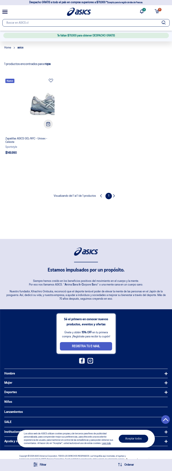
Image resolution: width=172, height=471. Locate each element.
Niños (8, 401)
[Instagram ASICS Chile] (90, 362)
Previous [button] (102, 196)
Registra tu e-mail (86, 346)
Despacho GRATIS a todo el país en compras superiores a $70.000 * (86, 2)
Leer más (106, 443)
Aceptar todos (133, 438)
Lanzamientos (13, 412)
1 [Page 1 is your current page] (108, 196)
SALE (8, 422)
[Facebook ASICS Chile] (82, 362)
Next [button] (115, 196)
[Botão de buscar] (164, 23)
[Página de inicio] (79, 12)
